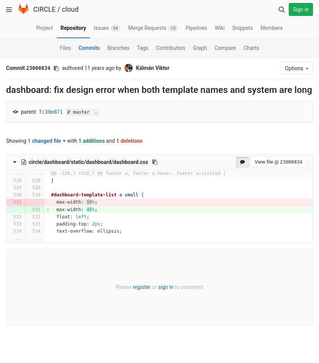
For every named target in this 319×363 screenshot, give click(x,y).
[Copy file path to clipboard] (155, 162)
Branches (118, 48)
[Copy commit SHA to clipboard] (56, 68)
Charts (251, 48)
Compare (225, 48)
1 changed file (47, 141)
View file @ (278, 162)
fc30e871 (51, 112)
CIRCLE (44, 9)
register (141, 287)
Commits (89, 48)
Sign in (301, 9)
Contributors (171, 48)
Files (65, 48)
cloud (70, 9)
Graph (200, 48)
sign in (165, 287)
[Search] (282, 9)
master (79, 112)
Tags (143, 48)
